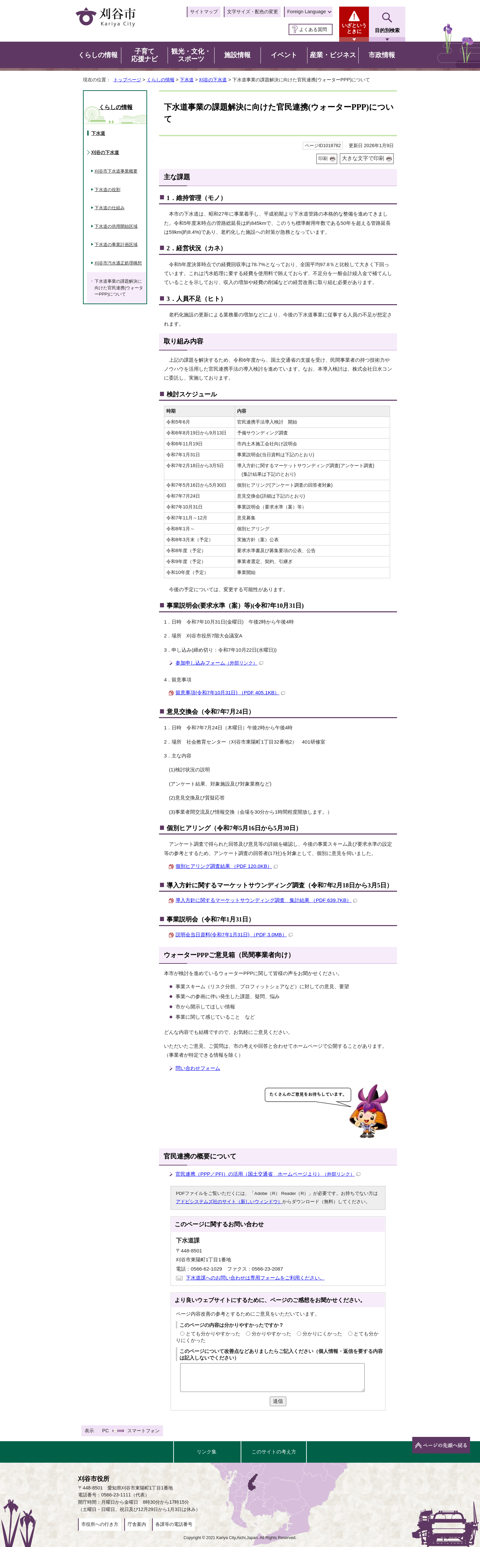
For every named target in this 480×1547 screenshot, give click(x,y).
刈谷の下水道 (213, 79)
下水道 (187, 79)
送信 (278, 1401)
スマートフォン (143, 1430)
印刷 (323, 158)
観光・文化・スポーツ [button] (191, 55)
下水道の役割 (107, 189)
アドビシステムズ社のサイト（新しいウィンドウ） (229, 1201)
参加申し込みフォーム (219, 663)
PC (105, 1430)
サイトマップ (204, 11)
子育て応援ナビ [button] (144, 55)
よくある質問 (313, 29)
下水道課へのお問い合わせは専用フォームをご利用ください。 (255, 1278)
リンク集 (207, 1451)
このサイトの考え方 (274, 1451)
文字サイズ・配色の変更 (252, 11)
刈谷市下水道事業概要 (116, 171)
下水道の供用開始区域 (116, 226)
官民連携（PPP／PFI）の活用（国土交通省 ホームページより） (268, 1174)
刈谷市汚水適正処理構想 (118, 263)
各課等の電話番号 (173, 1524)
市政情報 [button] (382, 55)
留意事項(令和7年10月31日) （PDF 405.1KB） (230, 692)
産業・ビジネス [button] (333, 55)
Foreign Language (306, 11)
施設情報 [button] (237, 55)
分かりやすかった (271, 1333)
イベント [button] (284, 55)
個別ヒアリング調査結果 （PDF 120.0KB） (227, 866)
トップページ (127, 79)
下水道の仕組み (110, 207)
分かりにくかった (322, 1333)
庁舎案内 (137, 1524)
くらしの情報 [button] (98, 55)
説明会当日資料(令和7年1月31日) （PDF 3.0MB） (234, 934)
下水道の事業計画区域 (116, 244)
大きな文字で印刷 (363, 158)
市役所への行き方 (99, 1524)
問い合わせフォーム (198, 1068)
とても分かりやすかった (213, 1333)
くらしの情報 (161, 79)
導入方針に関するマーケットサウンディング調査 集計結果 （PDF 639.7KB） (266, 900)
